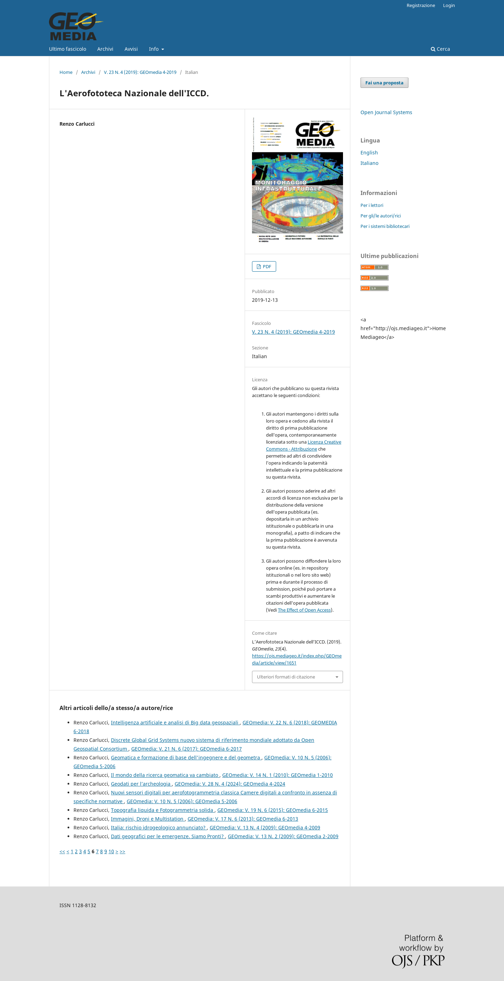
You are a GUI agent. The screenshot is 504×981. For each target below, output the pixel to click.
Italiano (369, 163)
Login (449, 5)
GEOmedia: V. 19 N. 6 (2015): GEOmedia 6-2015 (272, 810)
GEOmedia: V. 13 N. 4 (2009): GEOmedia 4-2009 (265, 827)
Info (154, 49)
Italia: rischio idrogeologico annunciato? (159, 827)
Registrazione (421, 5)
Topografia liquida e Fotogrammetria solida (163, 810)
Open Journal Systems (386, 112)
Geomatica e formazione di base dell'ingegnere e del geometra (186, 757)
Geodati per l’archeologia (141, 783)
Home (65, 72)
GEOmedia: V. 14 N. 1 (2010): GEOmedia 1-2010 (277, 775)
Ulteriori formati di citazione (286, 677)
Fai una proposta (384, 82)
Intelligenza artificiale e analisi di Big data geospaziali (175, 722)
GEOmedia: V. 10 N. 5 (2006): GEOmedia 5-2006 (182, 801)
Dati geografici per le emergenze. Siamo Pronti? (168, 836)
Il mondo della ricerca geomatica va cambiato (165, 775)
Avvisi (131, 49)
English (369, 152)
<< (62, 851)
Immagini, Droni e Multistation (148, 818)
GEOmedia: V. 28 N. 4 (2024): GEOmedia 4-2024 (230, 783)
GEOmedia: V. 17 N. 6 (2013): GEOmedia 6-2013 (243, 818)
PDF (266, 266)
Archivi (105, 49)
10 (111, 851)
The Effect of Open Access (304, 610)
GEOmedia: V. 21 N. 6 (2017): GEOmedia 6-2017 (186, 748)
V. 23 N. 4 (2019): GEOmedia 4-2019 (140, 72)
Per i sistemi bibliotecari (385, 226)
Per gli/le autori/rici (380, 216)
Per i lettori (371, 205)
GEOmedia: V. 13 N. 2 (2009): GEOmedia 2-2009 (283, 836)
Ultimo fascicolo (67, 49)
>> (122, 851)
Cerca (440, 49)
